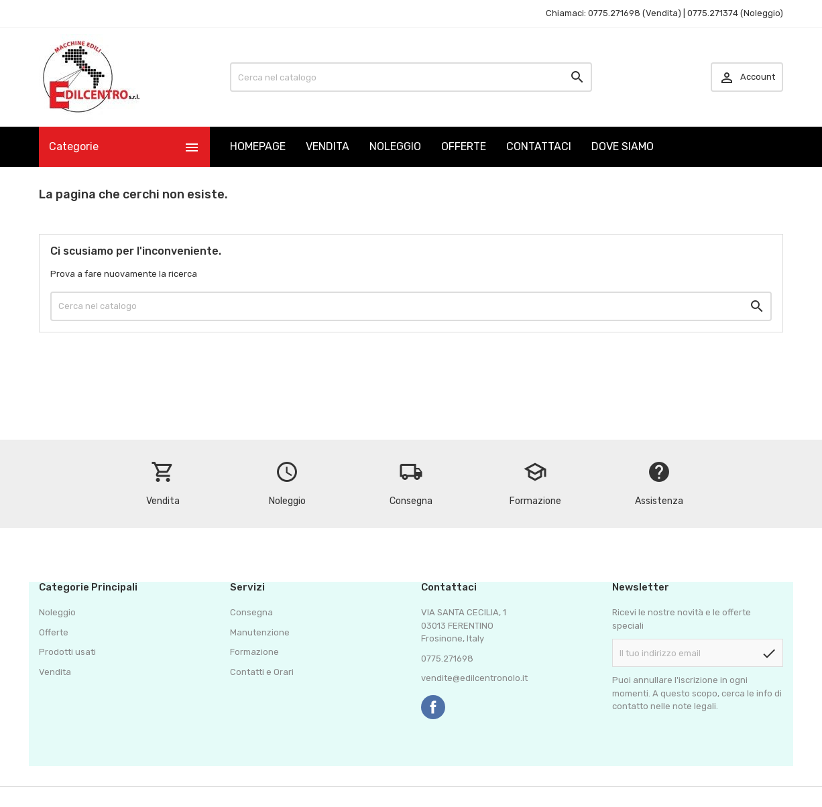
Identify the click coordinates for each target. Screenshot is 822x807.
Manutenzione (260, 632)
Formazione (254, 652)
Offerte (53, 632)
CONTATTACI (538, 146)
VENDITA (327, 146)
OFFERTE (463, 146)
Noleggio (57, 612)
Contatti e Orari (262, 672)
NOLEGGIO (395, 146)
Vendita (55, 672)
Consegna (251, 612)
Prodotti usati (67, 652)
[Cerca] (411, 77)
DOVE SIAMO (622, 146)
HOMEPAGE (258, 146)
